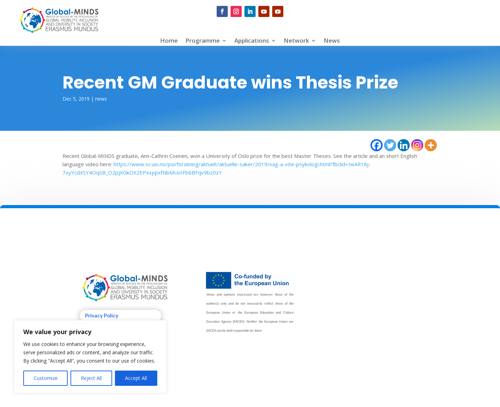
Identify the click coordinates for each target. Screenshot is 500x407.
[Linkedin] (404, 145)
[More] (431, 145)
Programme (202, 41)
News (332, 41)
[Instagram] (417, 145)
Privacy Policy (101, 315)
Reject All (91, 378)
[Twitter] (390, 145)
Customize (46, 378)
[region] (90, 356)
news (101, 98)
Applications (251, 41)
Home (169, 41)
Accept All (136, 378)
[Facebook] (376, 145)
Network (296, 41)
